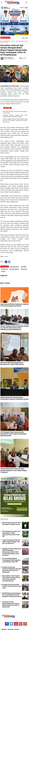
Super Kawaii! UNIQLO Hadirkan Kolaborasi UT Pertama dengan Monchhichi (14, 305)
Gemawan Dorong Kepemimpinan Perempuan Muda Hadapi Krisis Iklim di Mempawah (10, 604)
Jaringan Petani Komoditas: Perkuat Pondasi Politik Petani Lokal (11, 586)
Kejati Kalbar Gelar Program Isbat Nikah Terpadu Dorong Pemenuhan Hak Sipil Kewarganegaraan (11, 578)
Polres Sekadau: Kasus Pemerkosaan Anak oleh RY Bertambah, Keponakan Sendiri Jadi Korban (15, 120)
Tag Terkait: (4, 266)
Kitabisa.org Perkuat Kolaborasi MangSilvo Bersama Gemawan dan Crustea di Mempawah (11, 569)
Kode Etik (10, 629)
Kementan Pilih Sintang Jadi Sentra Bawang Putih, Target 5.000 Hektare (12, 363)
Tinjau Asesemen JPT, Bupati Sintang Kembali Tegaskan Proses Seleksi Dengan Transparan (13, 470)
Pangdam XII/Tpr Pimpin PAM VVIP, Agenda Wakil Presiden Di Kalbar (15, 116)
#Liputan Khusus (14, 269)
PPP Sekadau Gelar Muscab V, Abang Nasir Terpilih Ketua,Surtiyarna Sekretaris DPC (11, 533)
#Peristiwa (24, 269)
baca (22, 58)
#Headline (23, 266)
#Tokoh (3, 271)
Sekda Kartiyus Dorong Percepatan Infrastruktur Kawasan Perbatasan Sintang (14, 398)
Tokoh (6, 42)
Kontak (16, 629)
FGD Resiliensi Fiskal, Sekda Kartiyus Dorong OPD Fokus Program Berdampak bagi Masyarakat (13, 433)
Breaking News (7, 41)
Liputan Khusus (24, 41)
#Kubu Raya (4, 269)
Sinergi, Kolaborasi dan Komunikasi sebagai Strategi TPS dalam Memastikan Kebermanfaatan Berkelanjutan (14, 327)
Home (1, 41)
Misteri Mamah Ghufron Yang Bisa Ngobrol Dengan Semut (11, 523)
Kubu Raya (18, 41)
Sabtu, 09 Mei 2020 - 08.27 (9, 59)
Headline (13, 41)
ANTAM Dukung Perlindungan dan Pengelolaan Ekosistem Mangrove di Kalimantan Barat (11, 594)
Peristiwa (2, 42)
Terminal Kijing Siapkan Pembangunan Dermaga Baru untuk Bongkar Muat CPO (11, 560)
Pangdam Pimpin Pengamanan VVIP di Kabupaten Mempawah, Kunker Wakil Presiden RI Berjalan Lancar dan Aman (11, 552)
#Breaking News (14, 266)
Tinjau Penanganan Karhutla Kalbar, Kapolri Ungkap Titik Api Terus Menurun (11, 541)
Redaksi (4, 629)
